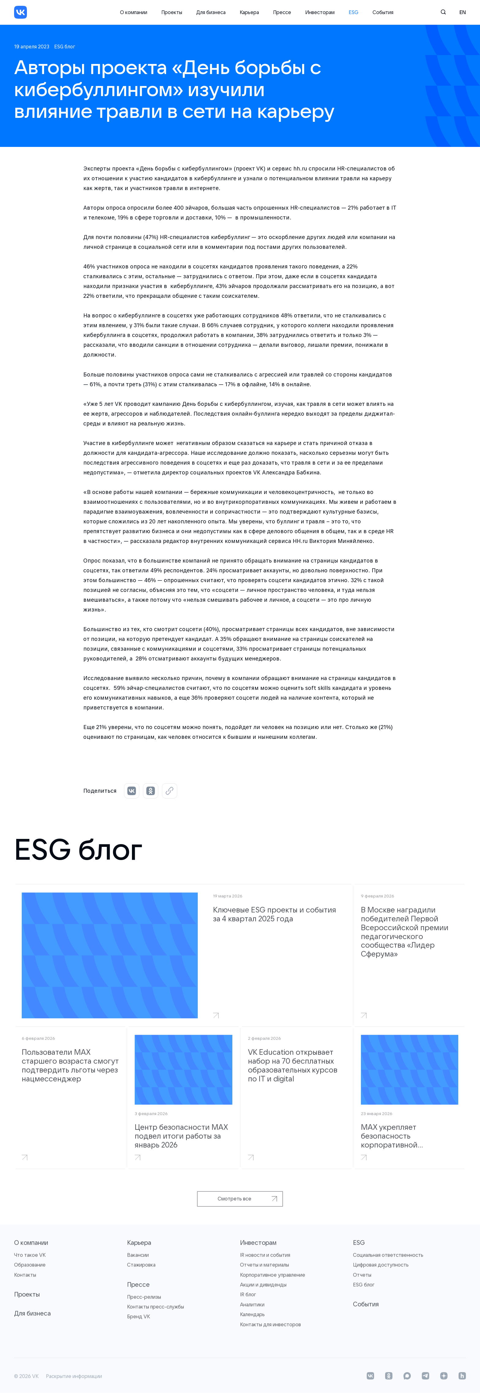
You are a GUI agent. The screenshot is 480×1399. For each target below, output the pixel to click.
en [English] (462, 12)
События (383, 12)
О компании (133, 12)
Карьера (249, 12)
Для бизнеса (211, 12)
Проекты (171, 12)
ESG (353, 12)
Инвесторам (320, 12)
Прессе (282, 12)
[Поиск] (443, 12)
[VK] (20, 12)
